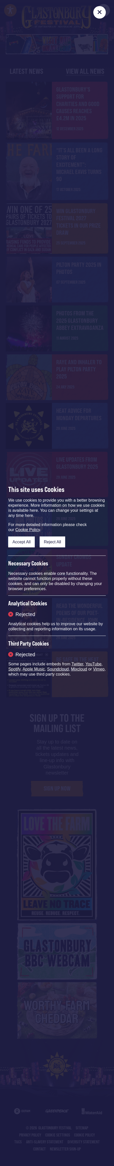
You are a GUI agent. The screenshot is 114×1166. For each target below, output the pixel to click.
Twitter (77, 664)
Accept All (22, 542)
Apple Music (33, 669)
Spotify (14, 669)
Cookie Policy (27, 530)
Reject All (52, 542)
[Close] (99, 12)
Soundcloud (58, 669)
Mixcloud (79, 669)
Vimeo (99, 669)
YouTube (93, 664)
